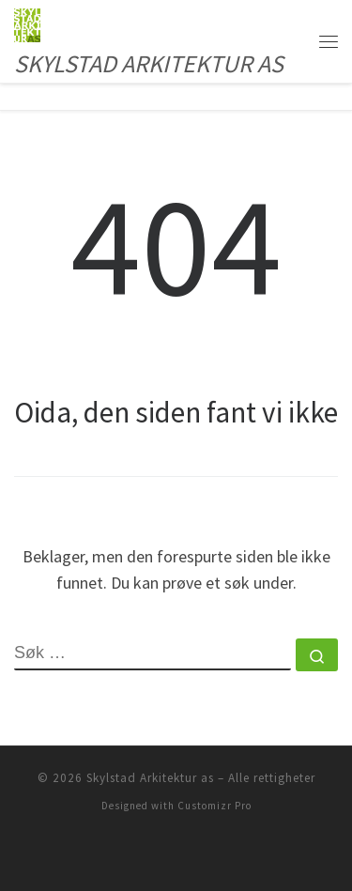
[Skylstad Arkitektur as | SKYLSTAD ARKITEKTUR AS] (27, 22)
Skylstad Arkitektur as (150, 778)
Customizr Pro (214, 805)
